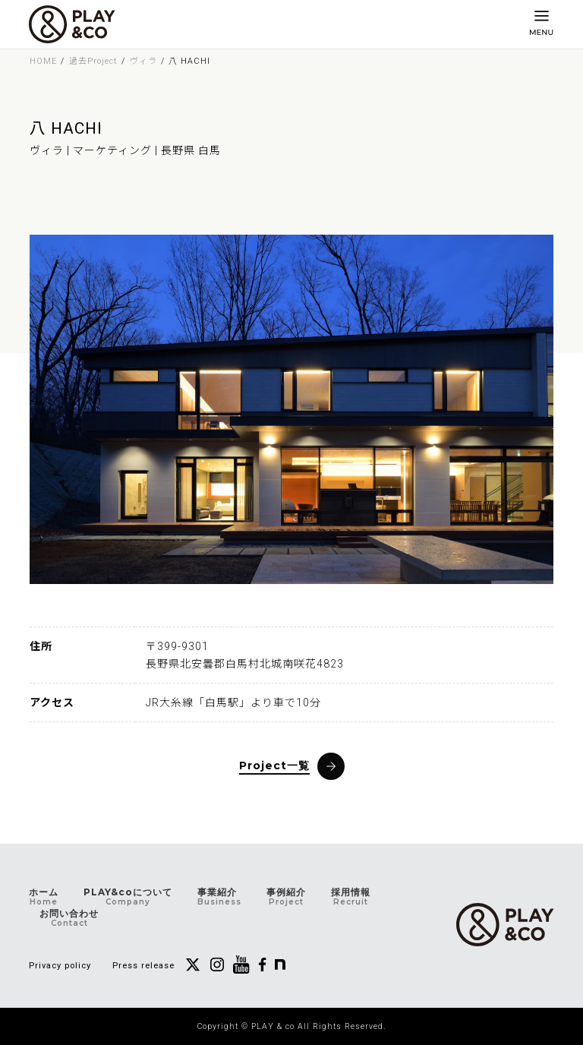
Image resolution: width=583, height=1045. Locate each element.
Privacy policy (60, 966)
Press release (143, 966)
